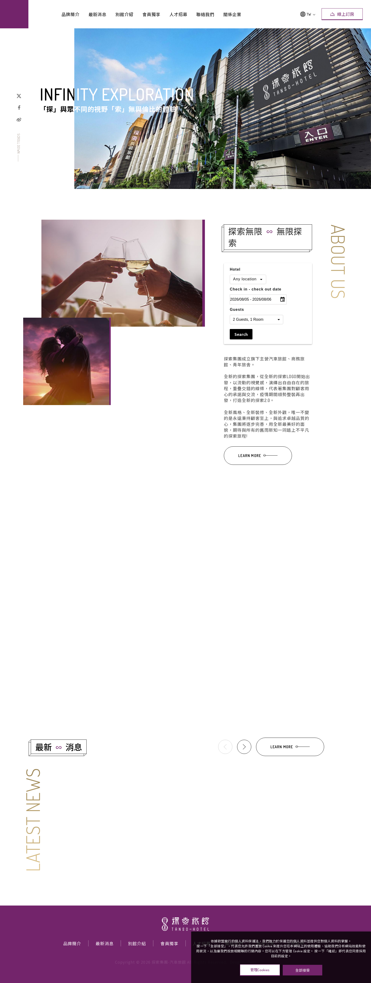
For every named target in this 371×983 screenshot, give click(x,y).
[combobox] (248, 287)
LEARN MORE (258, 463)
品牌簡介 (71, 14)
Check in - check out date (255, 297)
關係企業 (232, 14)
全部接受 (302, 970)
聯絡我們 (205, 14)
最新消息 (97, 14)
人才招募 (178, 14)
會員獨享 (151, 14)
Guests (237, 318)
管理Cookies (260, 970)
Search (241, 342)
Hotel (235, 277)
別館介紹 (124, 14)
